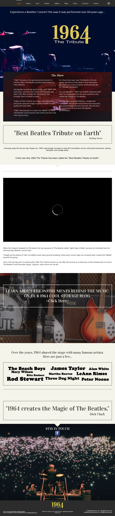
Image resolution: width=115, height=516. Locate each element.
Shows (46, 3)
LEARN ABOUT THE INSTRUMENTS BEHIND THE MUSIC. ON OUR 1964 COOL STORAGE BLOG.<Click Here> (58, 296)
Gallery (56, 3)
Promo (96, 3)
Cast (37, 3)
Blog (66, 3)
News (28, 3)
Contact (85, 3)
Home (19, 3)
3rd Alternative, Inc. (32, 512)
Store (75, 3)
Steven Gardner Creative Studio (17, 511)
